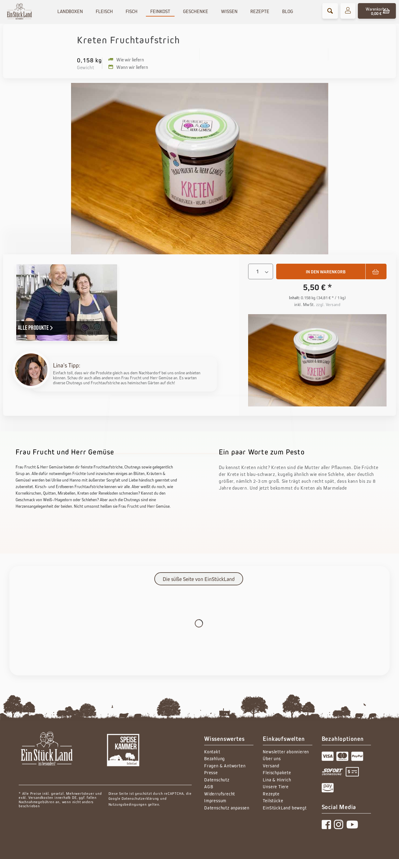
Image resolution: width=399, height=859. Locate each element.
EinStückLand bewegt (284, 807)
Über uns (272, 758)
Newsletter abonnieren (286, 751)
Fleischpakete (277, 772)
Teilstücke (273, 800)
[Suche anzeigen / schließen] (330, 11)
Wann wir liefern (128, 67)
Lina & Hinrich (277, 779)
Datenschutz (216, 779)
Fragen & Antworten (224, 765)
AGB (208, 786)
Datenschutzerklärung (140, 798)
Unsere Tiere (276, 786)
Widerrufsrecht (219, 793)
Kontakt (212, 751)
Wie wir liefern (126, 59)
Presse (211, 772)
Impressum (215, 800)
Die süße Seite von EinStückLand (199, 579)
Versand (271, 765)
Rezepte (271, 793)
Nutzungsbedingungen (127, 804)
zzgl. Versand (328, 304)
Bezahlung (214, 758)
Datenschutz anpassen (226, 807)
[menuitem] (330, 11)
